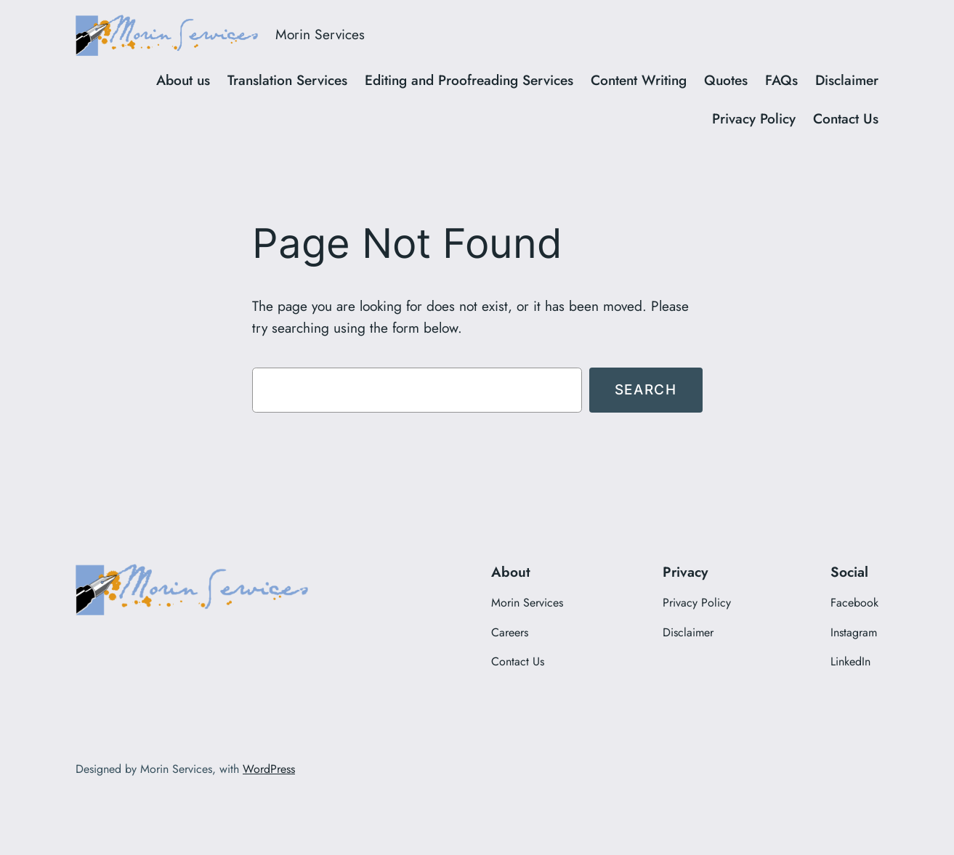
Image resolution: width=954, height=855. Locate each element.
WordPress (269, 769)
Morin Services (320, 34)
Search (646, 389)
